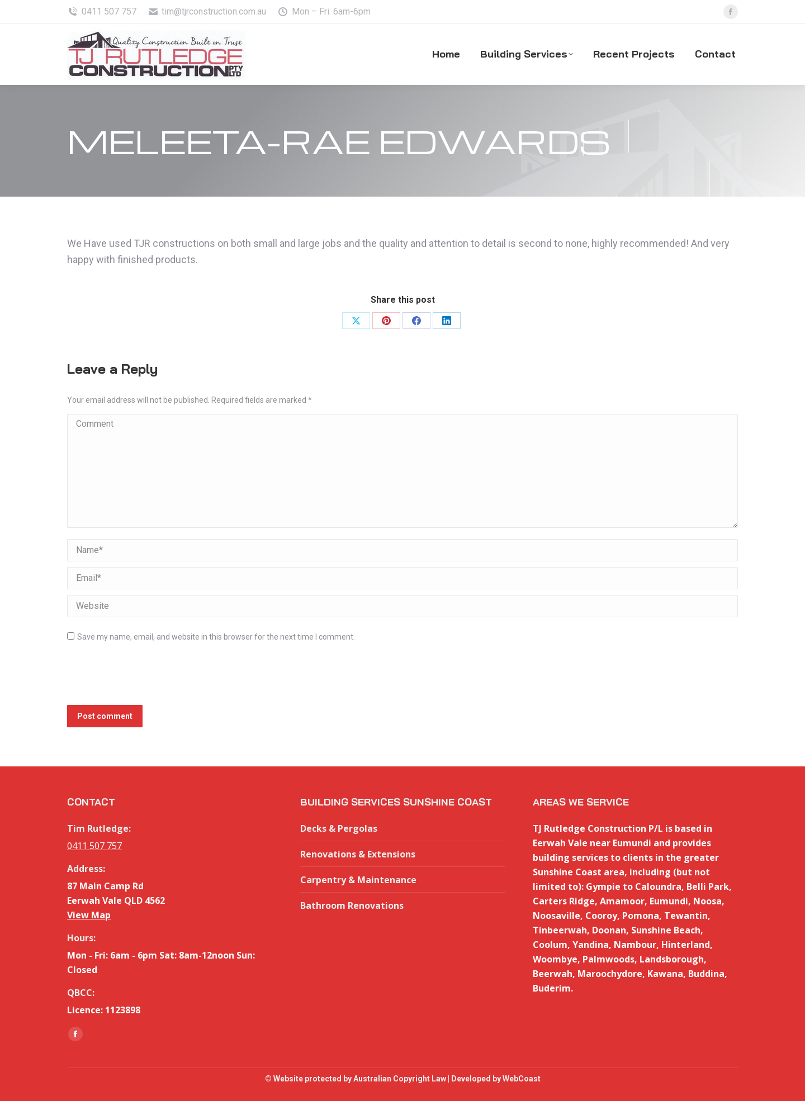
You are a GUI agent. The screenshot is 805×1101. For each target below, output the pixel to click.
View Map (89, 915)
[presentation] (152, 677)
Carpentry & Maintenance (358, 880)
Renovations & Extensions (357, 854)
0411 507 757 (101, 12)
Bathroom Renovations (352, 905)
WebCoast (522, 1078)
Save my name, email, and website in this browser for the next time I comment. (216, 636)
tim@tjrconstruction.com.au (207, 12)
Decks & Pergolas (338, 828)
